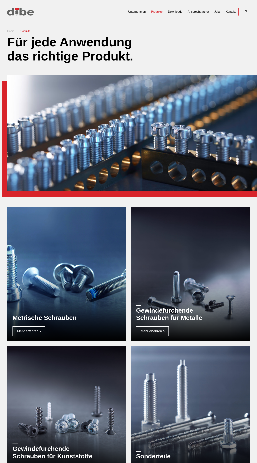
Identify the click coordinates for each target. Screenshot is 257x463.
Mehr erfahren (27, 331)
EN (245, 11)
